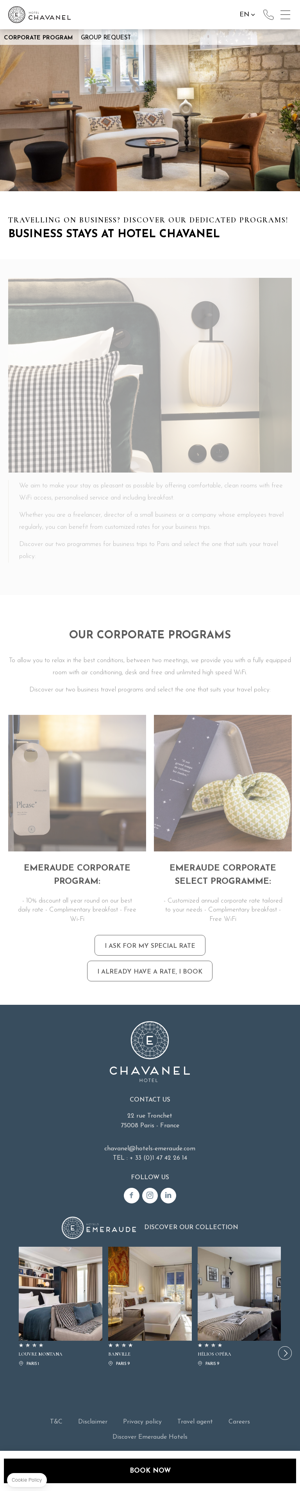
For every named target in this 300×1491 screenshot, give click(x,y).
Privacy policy (142, 1422)
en (244, 14)
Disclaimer (92, 1422)
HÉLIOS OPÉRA (239, 1307)
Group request (106, 38)
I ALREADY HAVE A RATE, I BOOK (149, 992)
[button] (285, 1353)
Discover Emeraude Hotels (150, 1437)
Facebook (131, 1195)
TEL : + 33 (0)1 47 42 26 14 (150, 1158)
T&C (56, 1422)
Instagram (150, 1195)
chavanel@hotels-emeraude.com (149, 1149)
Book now (150, 1471)
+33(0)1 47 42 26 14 (268, 15)
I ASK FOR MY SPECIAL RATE (150, 966)
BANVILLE (150, 1307)
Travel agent (195, 1422)
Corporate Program (38, 38)
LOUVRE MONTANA (60, 1307)
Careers (239, 1422)
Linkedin (168, 1195)
